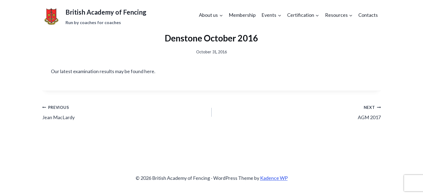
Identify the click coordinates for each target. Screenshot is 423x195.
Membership (242, 15)
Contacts (368, 15)
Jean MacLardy (124, 111)
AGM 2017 (299, 111)
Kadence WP (274, 178)
